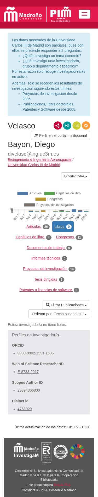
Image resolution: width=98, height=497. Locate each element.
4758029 (25, 409)
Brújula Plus (62, 485)
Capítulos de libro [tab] (33, 237)
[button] (49, 335)
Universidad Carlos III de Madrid (34, 165)
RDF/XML (58, 125)
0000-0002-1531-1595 (36, 353)
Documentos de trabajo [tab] (49, 248)
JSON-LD (67, 125)
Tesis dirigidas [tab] (49, 279)
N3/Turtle (76, 125)
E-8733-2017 (28, 372)
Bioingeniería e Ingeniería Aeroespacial (40, 159)
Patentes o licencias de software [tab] (49, 290)
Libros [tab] (63, 226)
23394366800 (29, 390)
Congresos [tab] (69, 237)
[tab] (49, 335)
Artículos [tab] (38, 226)
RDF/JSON (86, 125)
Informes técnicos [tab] (49, 258)
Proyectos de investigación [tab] (49, 269)
